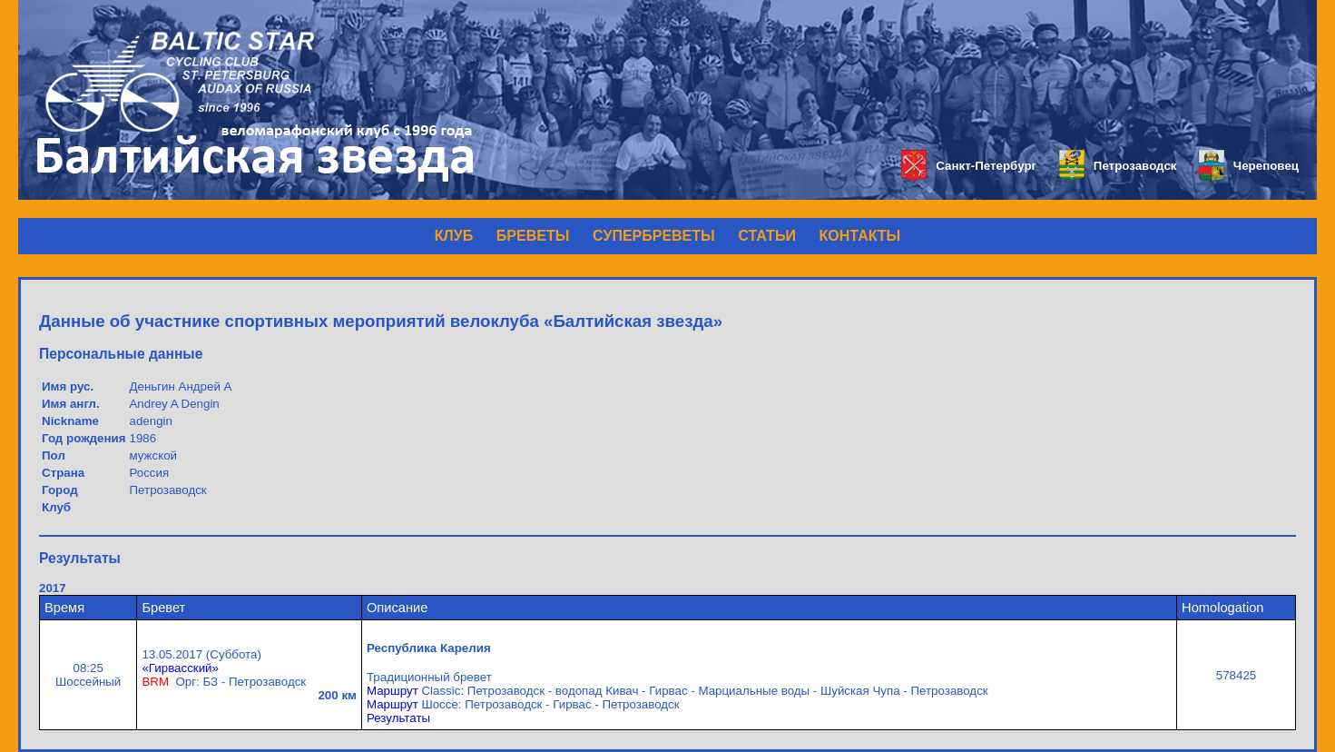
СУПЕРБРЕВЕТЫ (654, 235)
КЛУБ (454, 235)
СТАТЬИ (766, 235)
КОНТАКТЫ (860, 235)
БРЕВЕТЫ (533, 235)
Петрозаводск (1117, 166)
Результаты (398, 718)
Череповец (1249, 166)
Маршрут (392, 691)
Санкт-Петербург (968, 166)
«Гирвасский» (180, 668)
